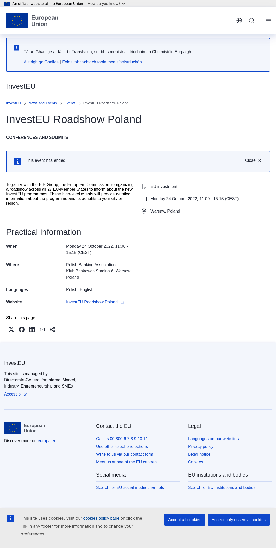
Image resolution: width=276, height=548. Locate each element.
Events (70, 103)
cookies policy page (101, 518)
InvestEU (13, 103)
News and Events (43, 103)
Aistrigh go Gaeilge (41, 62)
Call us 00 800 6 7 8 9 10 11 (122, 439)
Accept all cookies (184, 520)
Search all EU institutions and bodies (222, 487)
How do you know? (107, 3)
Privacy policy (200, 446)
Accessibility (15, 394)
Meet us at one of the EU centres (126, 462)
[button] (11, 329)
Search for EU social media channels (130, 487)
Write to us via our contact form (124, 454)
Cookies (195, 462)
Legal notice (199, 454)
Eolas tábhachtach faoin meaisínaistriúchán (102, 62)
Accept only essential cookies (239, 520)
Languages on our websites (213, 439)
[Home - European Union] (32, 20)
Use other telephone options (122, 446)
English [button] (239, 21)
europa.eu (47, 441)
